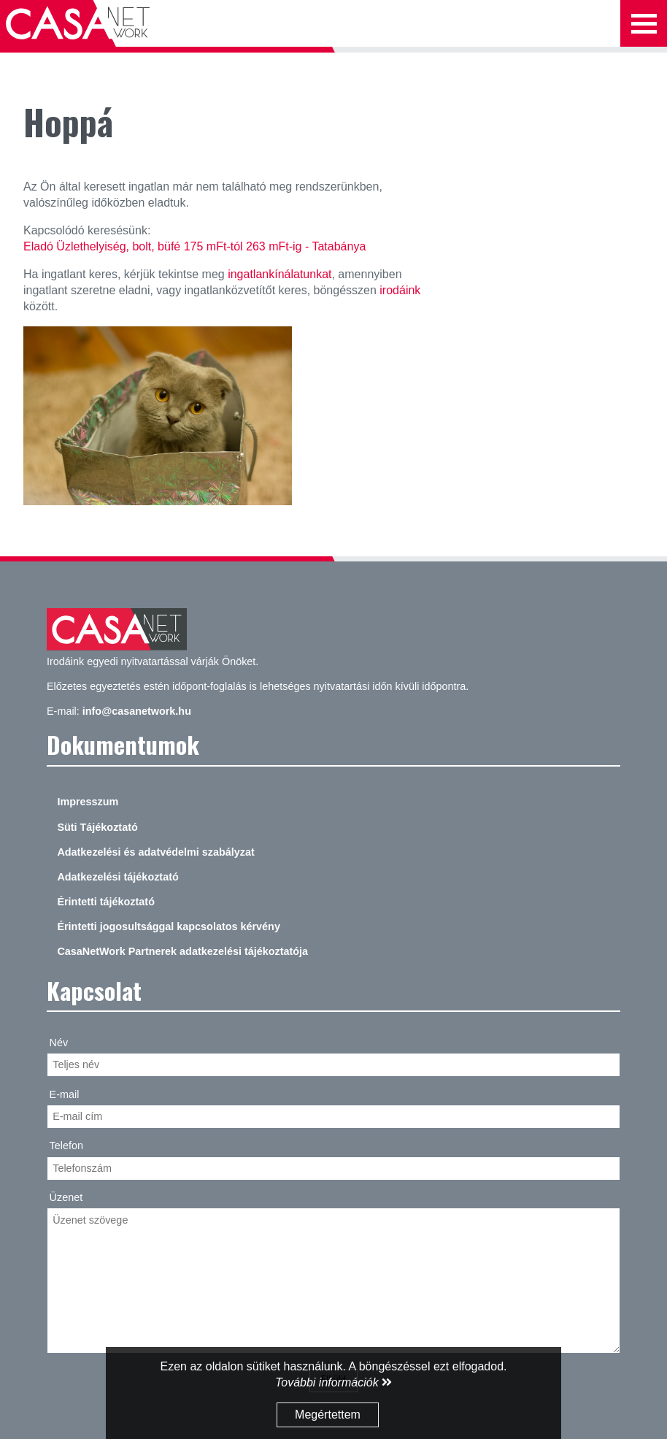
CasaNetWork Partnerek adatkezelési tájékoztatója (182, 951)
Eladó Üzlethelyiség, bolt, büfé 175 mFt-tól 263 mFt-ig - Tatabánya (194, 246)
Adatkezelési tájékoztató (117, 877)
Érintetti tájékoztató (106, 901)
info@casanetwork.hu (136, 711)
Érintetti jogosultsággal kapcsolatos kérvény (168, 926)
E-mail (65, 1094)
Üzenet (66, 1197)
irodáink (399, 290)
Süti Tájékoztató (97, 827)
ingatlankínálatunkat (279, 274)
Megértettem (328, 1414)
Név (59, 1042)
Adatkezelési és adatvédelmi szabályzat (155, 852)
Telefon (66, 1145)
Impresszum (87, 801)
